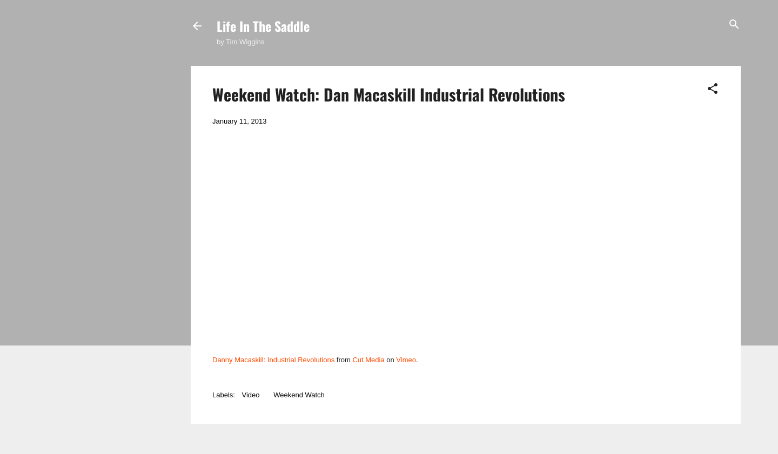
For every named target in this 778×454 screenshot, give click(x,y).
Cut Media (368, 360)
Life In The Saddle (263, 26)
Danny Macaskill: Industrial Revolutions (273, 360)
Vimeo (406, 360)
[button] (712, 89)
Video (251, 395)
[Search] (734, 25)
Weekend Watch (299, 395)
